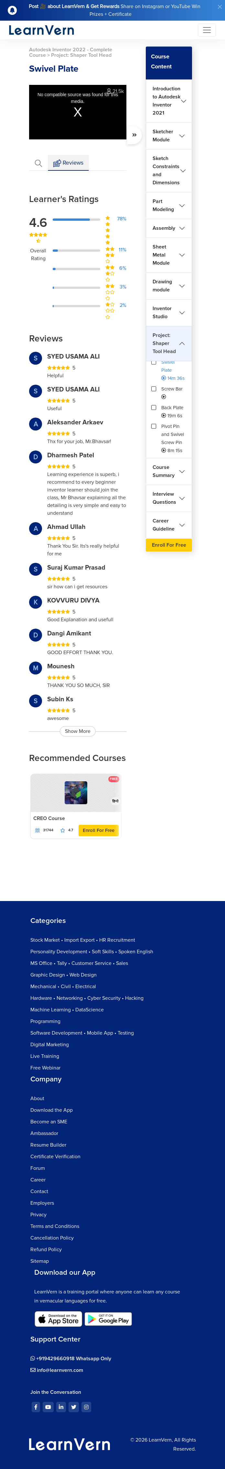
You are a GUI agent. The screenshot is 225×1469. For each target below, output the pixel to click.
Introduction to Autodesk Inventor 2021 (166, 101)
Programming (45, 1021)
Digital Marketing (49, 1044)
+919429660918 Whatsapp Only (70, 1358)
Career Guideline (164, 525)
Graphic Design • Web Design (63, 975)
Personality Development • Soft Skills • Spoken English (91, 951)
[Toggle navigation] (207, 30)
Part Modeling (163, 205)
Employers (42, 1203)
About (37, 1098)
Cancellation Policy (52, 1238)
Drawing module (162, 286)
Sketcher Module (163, 135)
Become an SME (48, 1122)
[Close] (220, 7)
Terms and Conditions (54, 1226)
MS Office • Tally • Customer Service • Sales (79, 963)
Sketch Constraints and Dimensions (166, 170)
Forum (37, 1168)
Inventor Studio (162, 312)
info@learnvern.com (56, 1370)
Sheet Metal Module (161, 255)
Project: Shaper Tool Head (164, 343)
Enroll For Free (98, 830)
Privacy (38, 1214)
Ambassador (44, 1133)
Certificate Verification (55, 1156)
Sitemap (39, 1261)
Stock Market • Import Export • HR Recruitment (82, 940)
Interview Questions (164, 498)
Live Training (44, 1056)
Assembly (164, 228)
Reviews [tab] (68, 163)
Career (38, 1180)
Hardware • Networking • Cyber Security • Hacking (87, 998)
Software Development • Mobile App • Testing (82, 1033)
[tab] (38, 163)
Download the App (51, 1110)
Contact (39, 1191)
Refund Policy (46, 1249)
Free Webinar (45, 1068)
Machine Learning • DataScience (67, 1010)
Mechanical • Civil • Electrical (63, 986)
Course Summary (164, 471)
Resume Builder (48, 1145)
